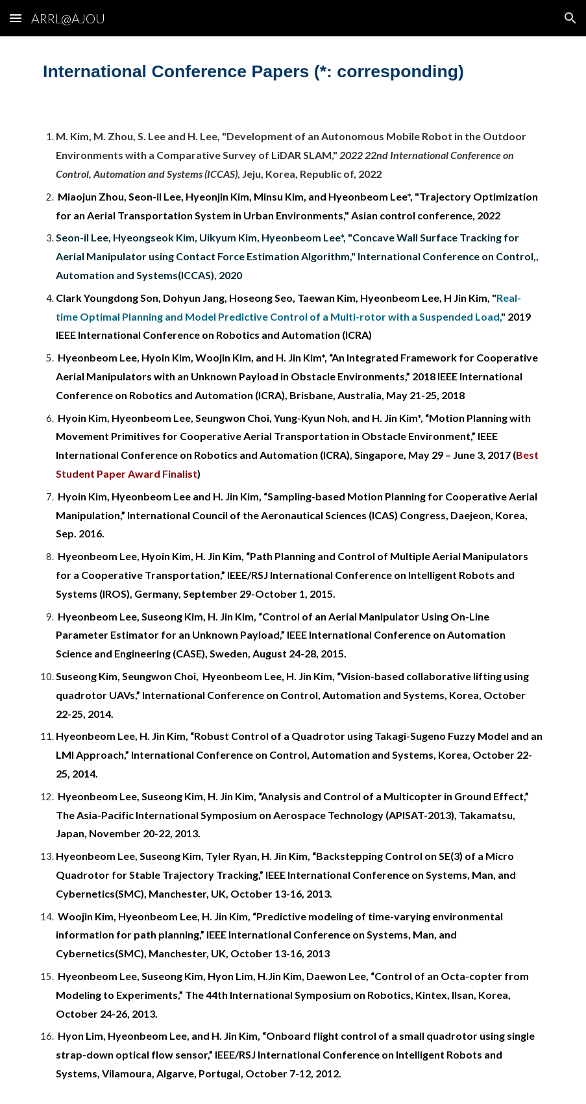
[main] (293, 71)
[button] (15, 18)
